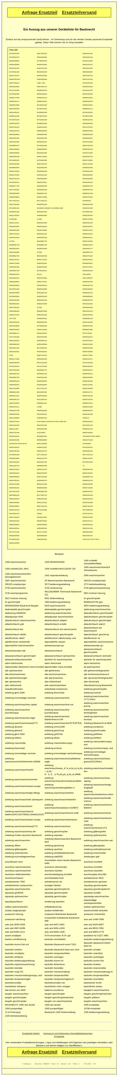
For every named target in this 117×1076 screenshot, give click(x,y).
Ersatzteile (59, 1036)
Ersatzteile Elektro (31, 1033)
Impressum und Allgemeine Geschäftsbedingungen (67, 1033)
